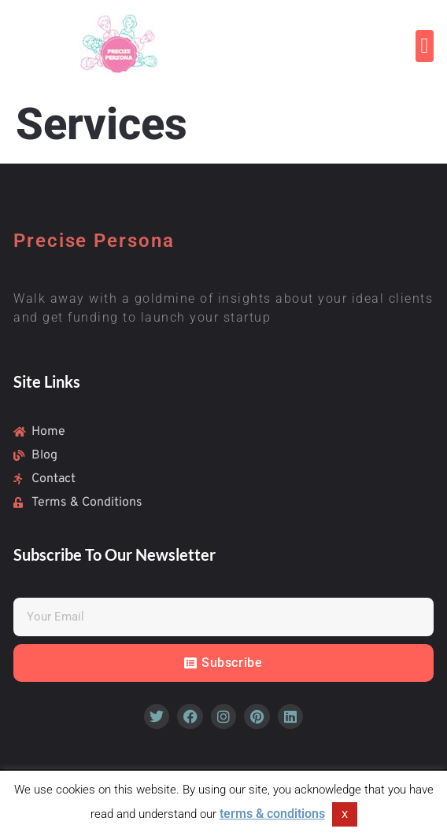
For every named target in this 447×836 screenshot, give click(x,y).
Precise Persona (94, 241)
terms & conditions (272, 813)
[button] (425, 46)
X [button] (345, 814)
